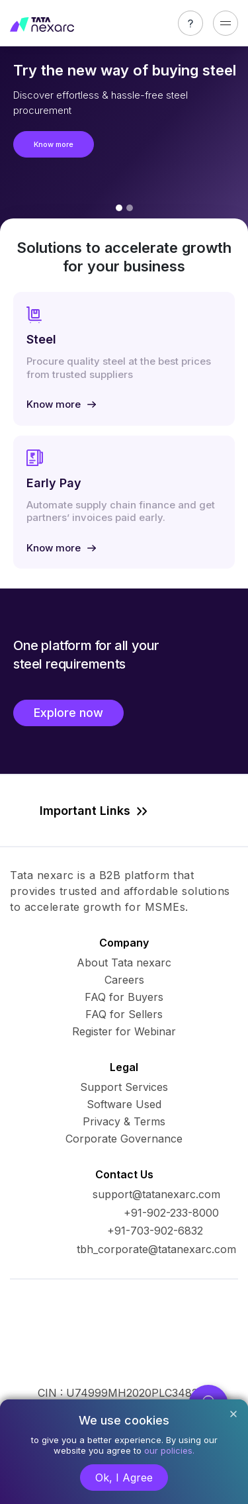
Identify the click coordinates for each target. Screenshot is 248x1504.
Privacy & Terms (124, 1121)
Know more (53, 144)
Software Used (124, 1104)
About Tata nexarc (124, 962)
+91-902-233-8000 (171, 1212)
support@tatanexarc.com (156, 1194)
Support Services (124, 1087)
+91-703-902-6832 (155, 1230)
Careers (124, 979)
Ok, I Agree (124, 1477)
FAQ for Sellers (124, 1014)
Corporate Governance (124, 1138)
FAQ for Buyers (124, 997)
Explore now (68, 713)
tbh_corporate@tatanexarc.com (156, 1249)
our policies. (169, 1450)
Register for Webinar (124, 1031)
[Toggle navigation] (225, 23)
